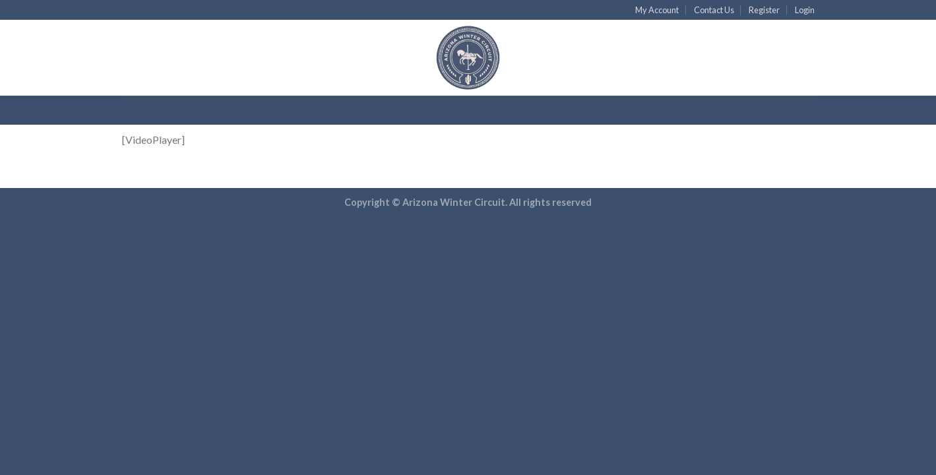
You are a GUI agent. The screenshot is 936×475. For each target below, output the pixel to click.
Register (764, 10)
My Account (657, 10)
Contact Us (714, 10)
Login (805, 10)
